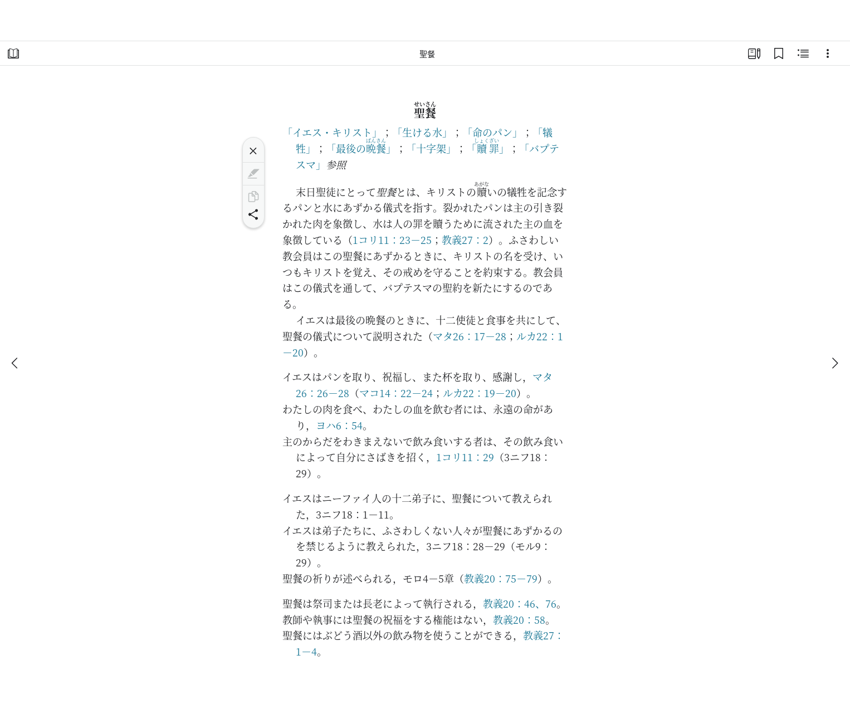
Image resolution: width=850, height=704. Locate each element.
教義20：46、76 (519, 603)
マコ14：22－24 (396, 392)
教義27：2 (465, 239)
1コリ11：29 (465, 456)
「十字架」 (431, 148)
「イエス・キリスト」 (332, 132)
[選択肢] (828, 53)
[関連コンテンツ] (803, 53)
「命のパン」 (492, 132)
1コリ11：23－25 (392, 239)
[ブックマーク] (779, 53)
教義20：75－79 (501, 578)
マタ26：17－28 (469, 336)
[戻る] (15, 363)
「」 (487, 148)
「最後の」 (361, 148)
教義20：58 (519, 619)
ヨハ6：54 (339, 425)
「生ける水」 (422, 132)
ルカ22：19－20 (479, 392)
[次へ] (834, 363)
